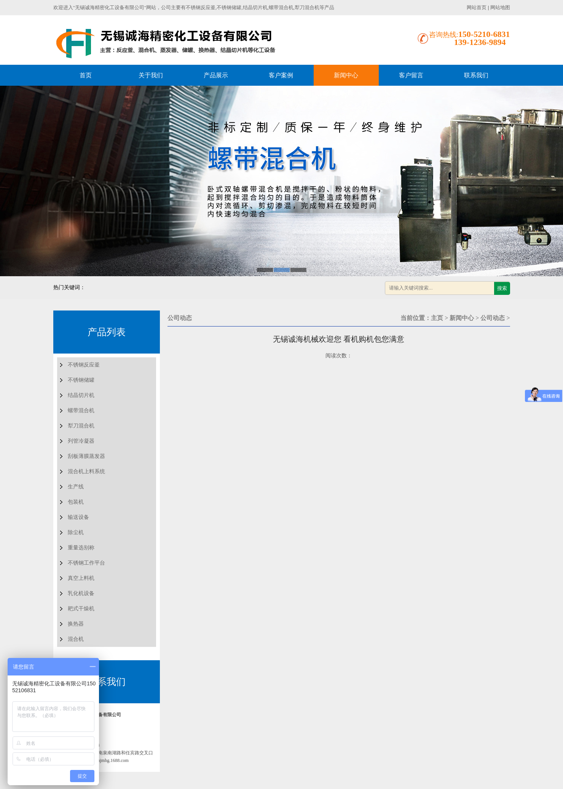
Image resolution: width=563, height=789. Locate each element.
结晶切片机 (81, 395)
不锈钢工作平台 (86, 563)
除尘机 (76, 532)
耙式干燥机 (81, 608)
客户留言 (411, 75)
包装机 (76, 502)
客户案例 (281, 75)
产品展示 (216, 75)
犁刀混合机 (81, 426)
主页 (437, 318)
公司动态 (492, 318)
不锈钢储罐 (81, 380)
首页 (86, 75)
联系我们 (476, 75)
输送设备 (78, 517)
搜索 (502, 288)
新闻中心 (346, 75)
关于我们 (151, 75)
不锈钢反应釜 (84, 365)
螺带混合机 (81, 410)
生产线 (76, 487)
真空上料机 (81, 578)
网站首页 (476, 7)
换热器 (76, 624)
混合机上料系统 (86, 471)
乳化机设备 (81, 593)
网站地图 (500, 7)
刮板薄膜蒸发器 (86, 456)
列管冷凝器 (81, 441)
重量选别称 (81, 548)
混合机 (76, 639)
